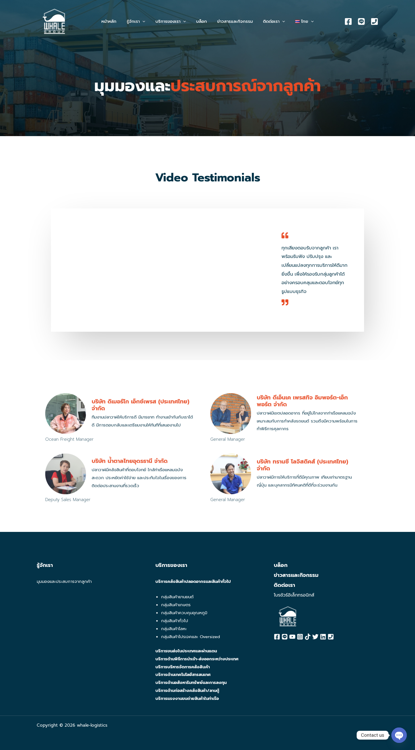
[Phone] (374, 21)
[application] (146, 21)
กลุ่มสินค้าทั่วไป (174, 621)
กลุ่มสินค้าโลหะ (174, 629)
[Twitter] (315, 637)
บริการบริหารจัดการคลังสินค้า (182, 667)
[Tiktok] (308, 637)
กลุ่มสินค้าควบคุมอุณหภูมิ (184, 613)
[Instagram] (300, 637)
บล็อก (280, 565)
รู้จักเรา (45, 565)
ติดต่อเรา (284, 585)
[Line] (361, 21)
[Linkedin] (323, 637)
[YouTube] (292, 637)
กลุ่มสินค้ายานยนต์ (177, 597)
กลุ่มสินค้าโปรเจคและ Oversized (190, 637)
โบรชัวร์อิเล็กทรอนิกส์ (294, 595)
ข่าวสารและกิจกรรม (296, 575)
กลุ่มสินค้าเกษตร (176, 605)
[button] (139, 21)
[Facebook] (348, 21)
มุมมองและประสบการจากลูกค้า (64, 581)
